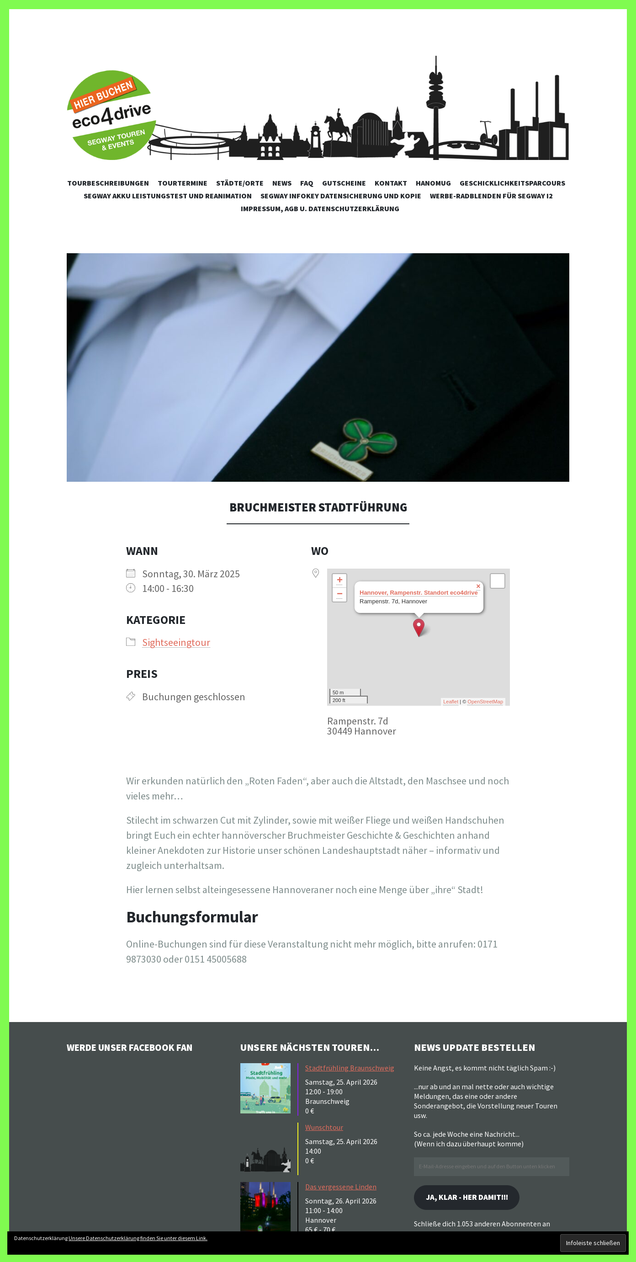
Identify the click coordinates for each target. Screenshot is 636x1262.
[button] (318, 367)
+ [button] (340, 581)
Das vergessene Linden (340, 1186)
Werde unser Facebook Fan (135, 1047)
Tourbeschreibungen (108, 182)
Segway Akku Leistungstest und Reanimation (168, 195)
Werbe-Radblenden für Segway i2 (491, 195)
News (282, 182)
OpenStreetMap (485, 701)
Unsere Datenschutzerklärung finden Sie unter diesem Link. (138, 1238)
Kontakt (391, 182)
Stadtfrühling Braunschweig (349, 1067)
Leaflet (450, 701)
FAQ (306, 182)
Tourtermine (182, 182)
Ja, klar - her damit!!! (470, 1198)
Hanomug (433, 182)
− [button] (340, 595)
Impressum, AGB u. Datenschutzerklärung (320, 208)
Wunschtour (324, 1127)
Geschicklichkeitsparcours (512, 182)
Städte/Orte (240, 182)
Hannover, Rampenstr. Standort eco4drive (419, 592)
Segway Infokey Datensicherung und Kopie (340, 195)
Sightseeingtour (176, 642)
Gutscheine (344, 182)
